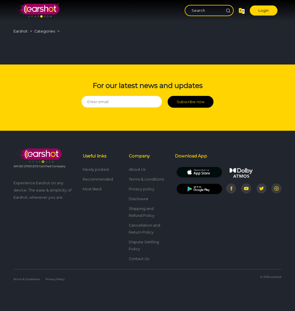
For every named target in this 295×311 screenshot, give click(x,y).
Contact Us (139, 259)
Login (263, 10)
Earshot (21, 31)
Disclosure (138, 199)
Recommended (98, 179)
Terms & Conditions (27, 279)
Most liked (92, 189)
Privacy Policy (55, 279)
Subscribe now (191, 102)
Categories (44, 31)
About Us (137, 169)
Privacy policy (141, 189)
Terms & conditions (146, 179)
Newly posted (96, 169)
